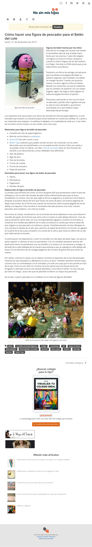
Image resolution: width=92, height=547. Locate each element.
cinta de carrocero (50, 148)
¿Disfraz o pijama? (24, 506)
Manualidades (11, 349)
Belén (10, 346)
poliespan (35, 136)
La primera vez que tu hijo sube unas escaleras (35, 482)
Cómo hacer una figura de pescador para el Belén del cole (44, 36)
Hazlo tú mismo (74, 346)
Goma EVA (14, 139)
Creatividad (54, 346)
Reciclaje (76, 349)
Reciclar (9, 352)
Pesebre (67, 349)
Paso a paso (55, 349)
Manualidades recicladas (29, 349)
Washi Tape (15, 142)
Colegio (44, 346)
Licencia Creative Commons (46, 536)
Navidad (44, 349)
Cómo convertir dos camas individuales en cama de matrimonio (41, 494)
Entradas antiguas (76, 363)
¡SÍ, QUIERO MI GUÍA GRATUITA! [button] (46, 424)
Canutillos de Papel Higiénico (26, 346)
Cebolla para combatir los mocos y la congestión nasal (38, 471)
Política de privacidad (46, 538)
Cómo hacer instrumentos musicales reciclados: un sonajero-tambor (43, 459)
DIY (63, 346)
